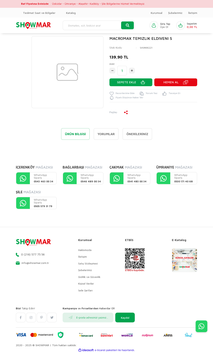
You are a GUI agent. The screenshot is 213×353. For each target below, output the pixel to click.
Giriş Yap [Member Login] (165, 24)
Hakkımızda (84, 250)
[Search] (99, 25)
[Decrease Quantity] (112, 71)
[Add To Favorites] (122, 93)
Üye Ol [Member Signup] (164, 27)
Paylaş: (118, 112)
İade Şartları (85, 290)
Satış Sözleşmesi (88, 263)
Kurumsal (156, 12)
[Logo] (33, 25)
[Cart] (186, 25)
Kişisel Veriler (86, 283)
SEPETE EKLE (126, 82)
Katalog (71, 12)
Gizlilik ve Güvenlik (89, 276)
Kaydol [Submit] (125, 317)
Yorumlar (106, 134)
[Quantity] (122, 70)
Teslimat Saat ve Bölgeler (39, 12)
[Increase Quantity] (132, 71)
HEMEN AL (170, 82)
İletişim (192, 12)
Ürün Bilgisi (75, 134)
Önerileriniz (137, 134)
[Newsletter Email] (88, 317)
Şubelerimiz (175, 12)
